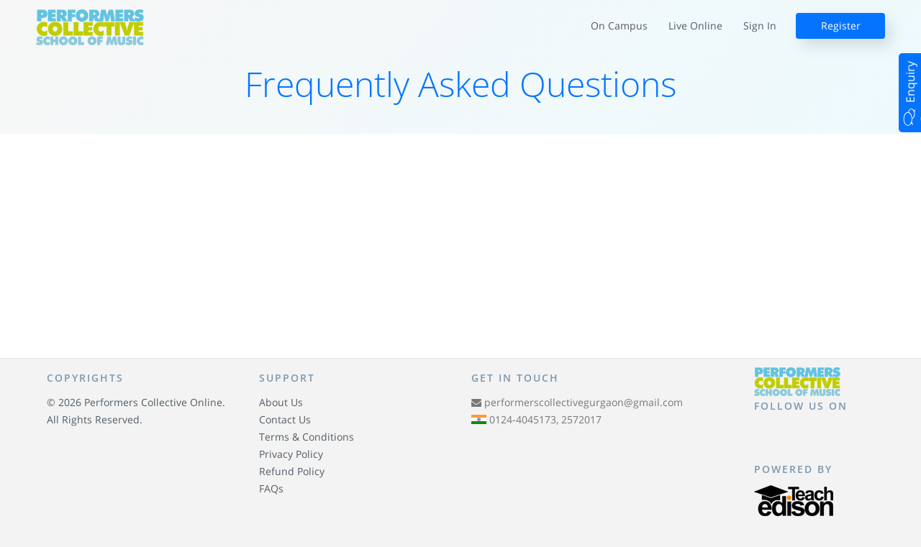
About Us (281, 402)
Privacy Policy (291, 454)
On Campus (619, 25)
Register (841, 25)
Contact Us (285, 419)
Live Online (695, 25)
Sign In (759, 25)
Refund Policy (292, 471)
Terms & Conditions (306, 436)
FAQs (271, 488)
